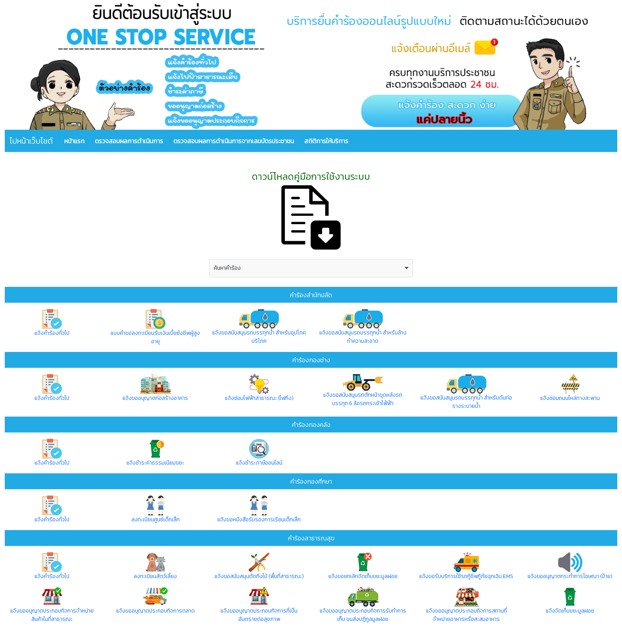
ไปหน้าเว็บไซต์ (31, 141)
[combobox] (311, 268)
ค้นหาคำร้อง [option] (227, 268)
